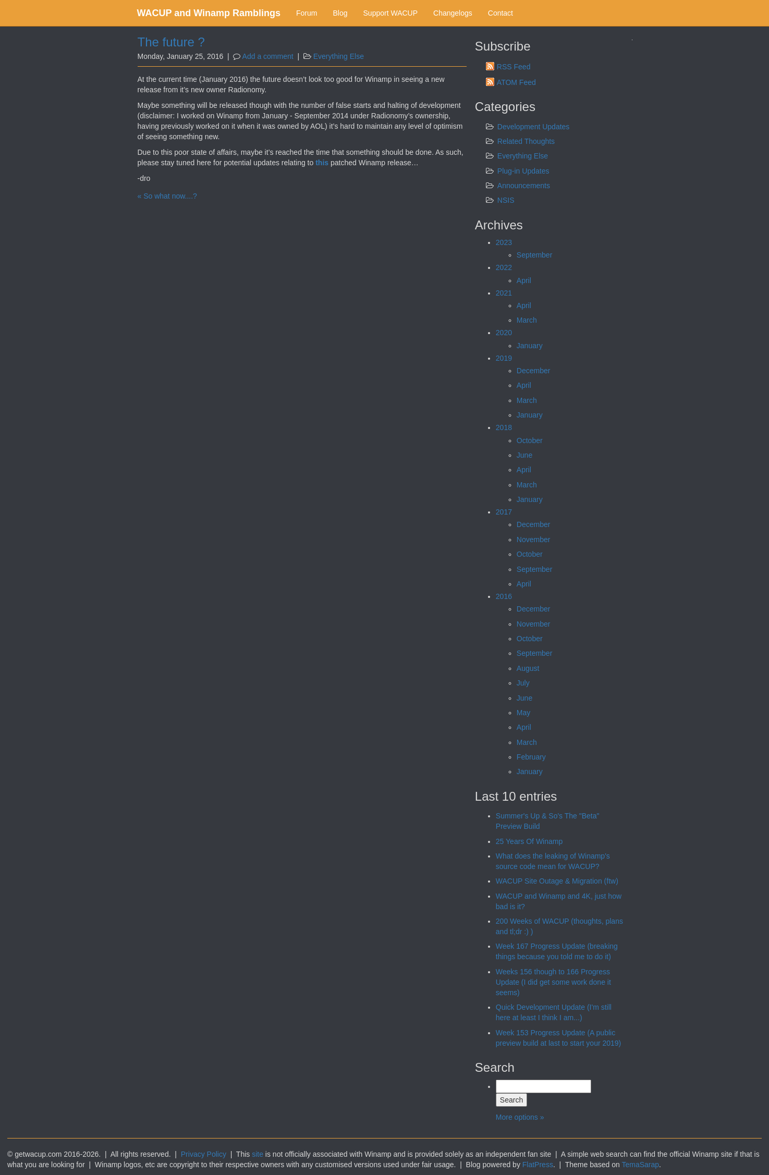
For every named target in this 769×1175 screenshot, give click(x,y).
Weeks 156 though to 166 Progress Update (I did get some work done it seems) (553, 982)
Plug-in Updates (523, 171)
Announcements (523, 185)
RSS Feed (514, 67)
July (523, 683)
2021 (504, 293)
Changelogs (452, 13)
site (257, 1154)
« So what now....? (167, 196)
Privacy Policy (203, 1154)
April (524, 280)
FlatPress (537, 1164)
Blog (340, 13)
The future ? (171, 42)
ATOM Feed (516, 82)
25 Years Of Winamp (529, 841)
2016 (504, 596)
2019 (504, 358)
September (534, 255)
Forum (306, 13)
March (527, 320)
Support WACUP (390, 13)
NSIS (506, 200)
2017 (504, 512)
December (534, 370)
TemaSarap (640, 1164)
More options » (520, 1117)
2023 (504, 242)
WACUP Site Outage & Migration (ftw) (557, 881)
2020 (504, 332)
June (524, 455)
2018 (504, 427)
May (523, 712)
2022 (504, 267)
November (534, 539)
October (530, 440)
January (530, 345)
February (531, 757)
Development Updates (533, 127)
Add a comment (268, 56)
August (528, 668)
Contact (500, 13)
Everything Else (338, 56)
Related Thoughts (526, 141)
